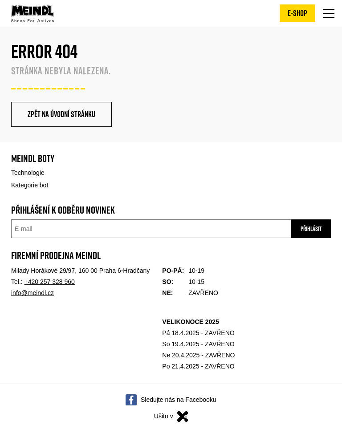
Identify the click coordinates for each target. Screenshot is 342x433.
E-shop (297, 13)
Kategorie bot (29, 185)
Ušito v (171, 416)
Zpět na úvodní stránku (61, 114)
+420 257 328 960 (49, 281)
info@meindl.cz (32, 292)
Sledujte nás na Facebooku (178, 400)
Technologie (28, 172)
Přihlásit (311, 228)
